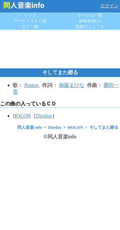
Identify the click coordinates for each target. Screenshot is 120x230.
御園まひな (71, 85)
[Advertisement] (60, 49)
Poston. (32, 85)
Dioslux (44, 116)
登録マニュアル (90, 26)
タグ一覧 (30, 26)
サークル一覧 (89, 15)
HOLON (22, 116)
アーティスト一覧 (30, 21)
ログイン (109, 6)
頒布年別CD (90, 21)
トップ (30, 15)
